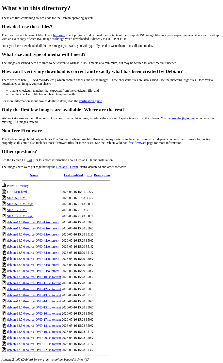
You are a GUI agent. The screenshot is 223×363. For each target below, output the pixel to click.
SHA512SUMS (17, 210)
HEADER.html (17, 192)
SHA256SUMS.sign (20, 204)
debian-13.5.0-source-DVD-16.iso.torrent (34, 313)
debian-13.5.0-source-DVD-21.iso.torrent (34, 344)
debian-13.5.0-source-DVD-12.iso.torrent (34, 289)
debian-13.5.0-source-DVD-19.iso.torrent (34, 331)
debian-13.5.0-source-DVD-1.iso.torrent (33, 222)
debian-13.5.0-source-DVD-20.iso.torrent (34, 337)
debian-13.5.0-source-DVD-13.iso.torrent (34, 295)
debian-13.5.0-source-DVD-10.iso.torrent (34, 277)
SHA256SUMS (17, 198)
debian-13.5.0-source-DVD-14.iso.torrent (34, 301)
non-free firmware (134, 143)
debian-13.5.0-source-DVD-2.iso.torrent (33, 228)
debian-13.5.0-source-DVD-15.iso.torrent (34, 307)
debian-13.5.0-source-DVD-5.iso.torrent (33, 246)
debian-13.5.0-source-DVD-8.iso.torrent (33, 265)
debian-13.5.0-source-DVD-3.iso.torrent (33, 234)
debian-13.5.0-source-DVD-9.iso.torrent (33, 271)
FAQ (30, 160)
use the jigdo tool (183, 118)
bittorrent (59, 35)
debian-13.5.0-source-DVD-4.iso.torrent (33, 240)
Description (102, 175)
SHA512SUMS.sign (20, 216)
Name (34, 175)
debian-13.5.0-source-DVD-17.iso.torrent (34, 319)
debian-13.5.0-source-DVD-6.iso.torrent (33, 252)
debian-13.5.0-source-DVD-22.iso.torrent (34, 350)
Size (89, 175)
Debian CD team (67, 167)
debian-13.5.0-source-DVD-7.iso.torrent (33, 258)
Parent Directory (18, 185)
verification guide (90, 101)
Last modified (73, 175)
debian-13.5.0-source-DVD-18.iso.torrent (34, 325)
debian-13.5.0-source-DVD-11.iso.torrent (34, 283)
